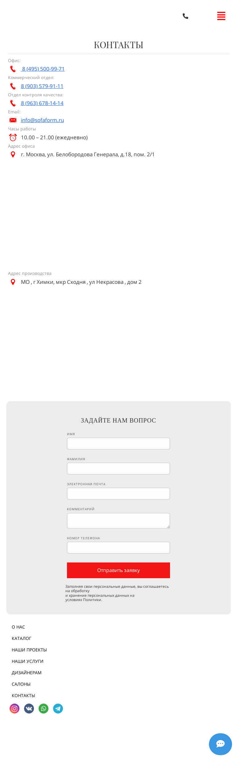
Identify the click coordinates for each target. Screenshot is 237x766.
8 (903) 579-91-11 (42, 86)
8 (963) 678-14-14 (42, 103)
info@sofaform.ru (42, 120)
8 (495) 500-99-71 (43, 68)
